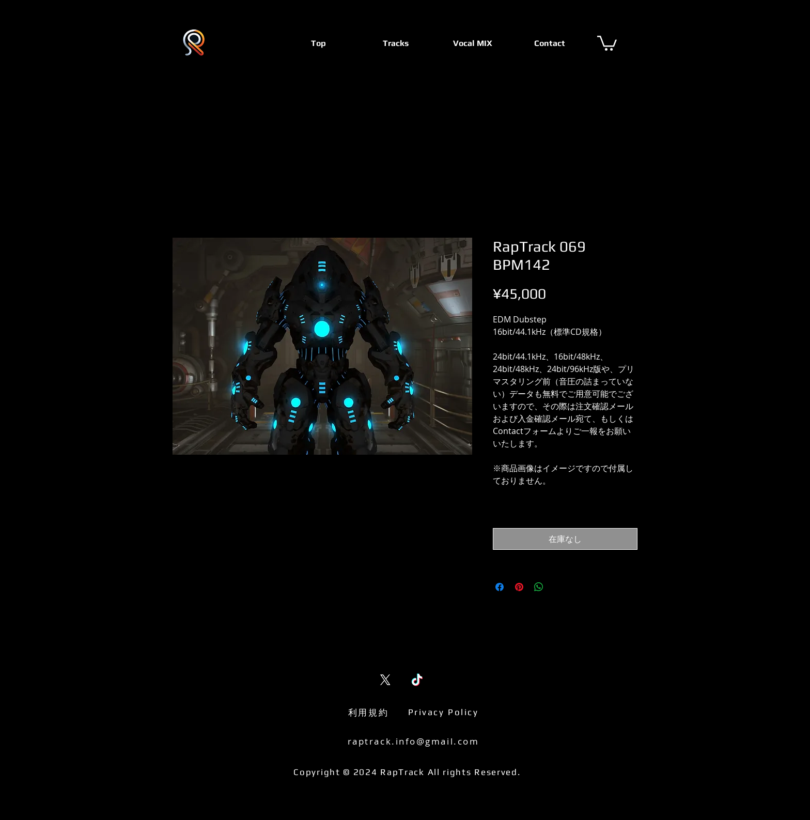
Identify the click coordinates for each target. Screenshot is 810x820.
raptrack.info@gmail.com (413, 741)
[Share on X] (558, 587)
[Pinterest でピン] (519, 587)
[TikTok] (417, 680)
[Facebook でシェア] (499, 587)
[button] (607, 42)
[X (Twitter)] (385, 680)
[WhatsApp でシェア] (539, 587)
